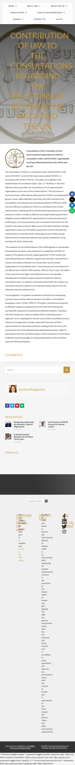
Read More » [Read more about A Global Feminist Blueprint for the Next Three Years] (18, 442)
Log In (59, 19)
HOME (12, 6)
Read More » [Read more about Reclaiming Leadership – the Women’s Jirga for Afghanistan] (18, 429)
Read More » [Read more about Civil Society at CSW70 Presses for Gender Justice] (52, 429)
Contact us (39, 19)
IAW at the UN (59, 6)
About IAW (33, 6)
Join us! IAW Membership (51, 12)
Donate (18, 19)
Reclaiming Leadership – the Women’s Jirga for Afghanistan (24, 424)
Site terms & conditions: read (20, 747)
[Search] (66, 370)
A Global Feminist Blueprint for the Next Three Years (23, 436)
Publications (18, 12)
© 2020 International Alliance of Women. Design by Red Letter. (54, 747)
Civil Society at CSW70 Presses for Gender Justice (58, 424)
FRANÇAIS (37, 26)
